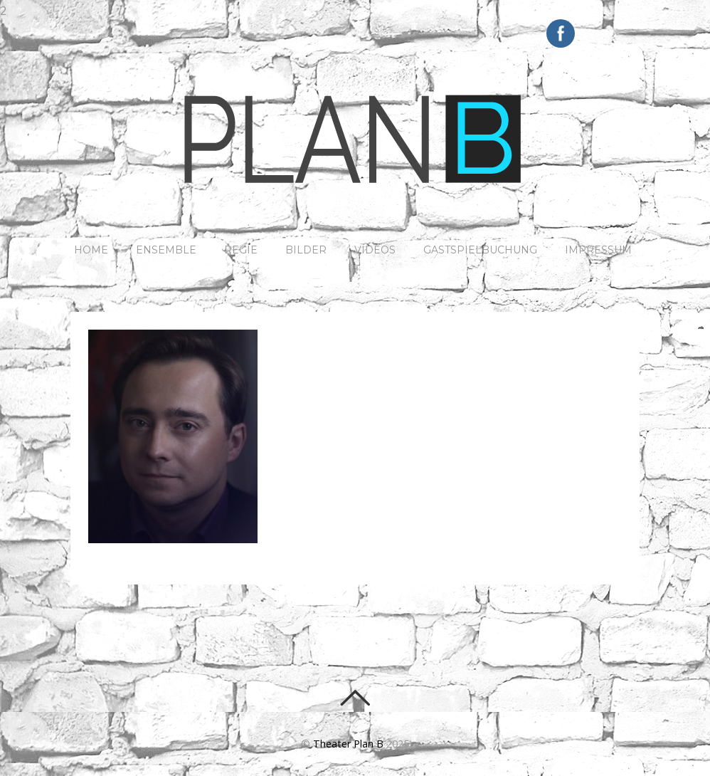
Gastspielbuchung (480, 249)
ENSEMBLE (166, 249)
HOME (91, 249)
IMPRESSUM (598, 249)
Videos (375, 249)
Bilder (306, 249)
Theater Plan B (348, 743)
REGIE (241, 249)
